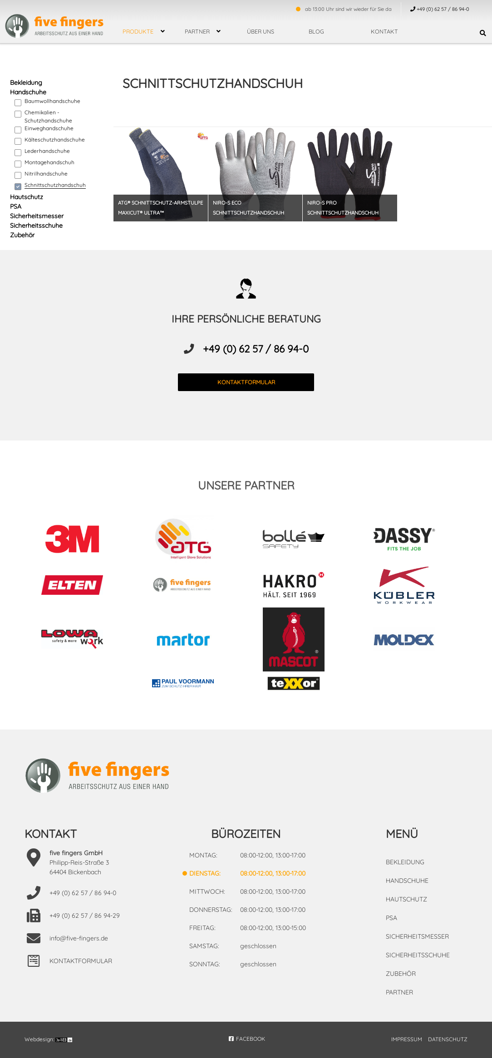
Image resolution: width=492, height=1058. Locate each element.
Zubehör (22, 235)
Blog (316, 31)
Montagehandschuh (49, 162)
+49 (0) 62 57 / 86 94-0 (256, 349)
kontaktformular (246, 382)
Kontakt (384, 31)
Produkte (138, 31)
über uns (260, 31)
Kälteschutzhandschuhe (55, 139)
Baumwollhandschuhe (52, 101)
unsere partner (246, 485)
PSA (15, 206)
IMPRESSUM (406, 1039)
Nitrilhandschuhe (46, 173)
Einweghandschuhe (49, 128)
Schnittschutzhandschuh (55, 184)
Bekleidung (26, 82)
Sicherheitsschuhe (36, 225)
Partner (197, 31)
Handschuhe (28, 92)
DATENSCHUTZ (447, 1039)
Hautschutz (26, 197)
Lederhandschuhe (47, 150)
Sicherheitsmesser (37, 216)
